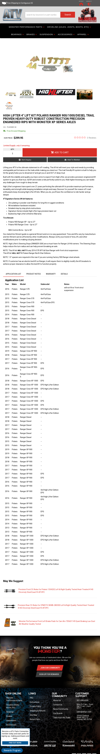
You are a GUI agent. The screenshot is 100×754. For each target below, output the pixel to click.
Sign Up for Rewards (49, 674)
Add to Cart (62, 152)
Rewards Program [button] (12, 750)
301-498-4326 (82, 700)
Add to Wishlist (73, 160)
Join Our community (50, 668)
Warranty (51, 274)
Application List (13, 274)
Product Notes (33, 274)
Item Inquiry (26, 160)
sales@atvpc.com (84, 712)
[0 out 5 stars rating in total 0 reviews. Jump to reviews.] (85, 138)
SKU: (4, 127)
